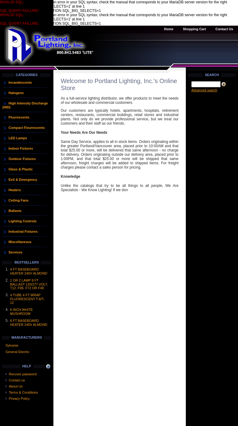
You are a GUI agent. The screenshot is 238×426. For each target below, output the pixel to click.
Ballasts (15, 211)
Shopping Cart (194, 29)
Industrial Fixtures (23, 231)
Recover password (23, 374)
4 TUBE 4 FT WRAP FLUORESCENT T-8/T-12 (27, 298)
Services (15, 252)
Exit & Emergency (23, 179)
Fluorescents (19, 117)
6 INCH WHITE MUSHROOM (21, 311)
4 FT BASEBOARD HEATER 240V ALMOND (28, 271)
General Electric (17, 352)
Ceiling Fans (18, 200)
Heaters (15, 190)
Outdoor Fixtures (22, 159)
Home (169, 29)
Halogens (16, 93)
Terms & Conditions (23, 392)
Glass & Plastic (21, 169)
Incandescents (20, 82)
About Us (16, 386)
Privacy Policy (19, 398)
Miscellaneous (20, 242)
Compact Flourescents (27, 127)
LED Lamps (18, 138)
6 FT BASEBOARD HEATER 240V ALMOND (28, 322)
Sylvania (11, 345)
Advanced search (204, 90)
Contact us (17, 380)
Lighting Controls (23, 221)
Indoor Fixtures (21, 148)
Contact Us (224, 29)
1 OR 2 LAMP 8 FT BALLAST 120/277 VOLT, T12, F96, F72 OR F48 (29, 284)
